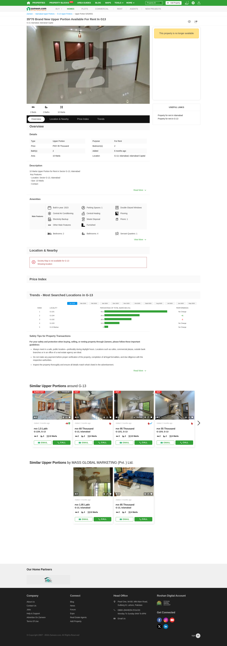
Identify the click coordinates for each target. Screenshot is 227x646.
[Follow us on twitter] (160, 629)
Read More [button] (139, 190)
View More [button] (140, 239)
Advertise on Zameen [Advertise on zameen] (36, 617)
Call (61, 442)
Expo (72, 613)
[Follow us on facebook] (160, 622)
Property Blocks (61, 2)
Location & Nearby (59, 119)
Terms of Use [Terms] (33, 621)
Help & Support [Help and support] (33, 613)
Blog (98, 3)
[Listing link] (52, 419)
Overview (36, 119)
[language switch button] (186, 3)
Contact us (31, 606)
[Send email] (43, 442)
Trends (100, 119)
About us (31, 602)
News (72, 606)
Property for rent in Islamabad (170, 115)
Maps (108, 3)
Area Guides (84, 3)
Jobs (29, 609)
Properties (38, 3)
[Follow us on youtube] (173, 622)
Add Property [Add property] (75, 621)
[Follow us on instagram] (166, 622)
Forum (73, 609)
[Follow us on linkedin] (166, 629)
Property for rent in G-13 (168, 119)
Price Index (83, 119)
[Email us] (135, 619)
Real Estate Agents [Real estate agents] (78, 617)
